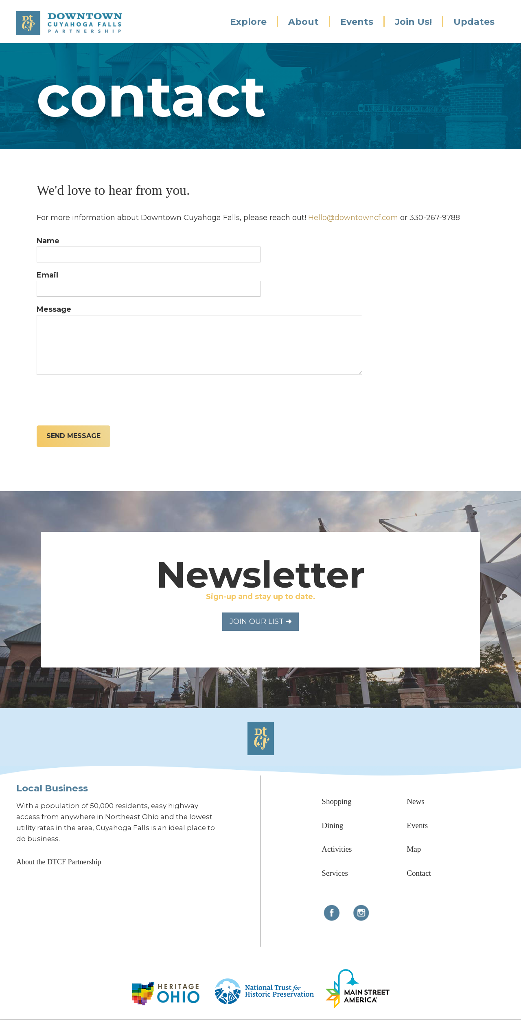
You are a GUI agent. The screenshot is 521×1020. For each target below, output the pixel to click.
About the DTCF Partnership (58, 862)
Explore (248, 21)
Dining (332, 825)
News (416, 801)
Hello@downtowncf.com (353, 217)
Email (47, 275)
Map (414, 849)
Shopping (336, 801)
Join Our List (260, 621)
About (303, 21)
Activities (337, 849)
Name (48, 240)
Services (335, 873)
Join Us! (413, 21)
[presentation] (98, 398)
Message (54, 309)
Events (356, 21)
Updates (474, 21)
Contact (419, 873)
